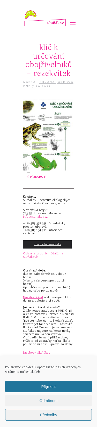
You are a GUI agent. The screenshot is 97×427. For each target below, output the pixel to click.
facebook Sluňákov (36, 352)
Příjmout (48, 386)
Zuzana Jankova (56, 82)
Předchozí (36, 176)
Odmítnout (48, 400)
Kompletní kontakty (47, 244)
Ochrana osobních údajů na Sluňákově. (43, 255)
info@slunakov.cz (35, 216)
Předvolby (48, 415)
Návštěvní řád (33, 297)
